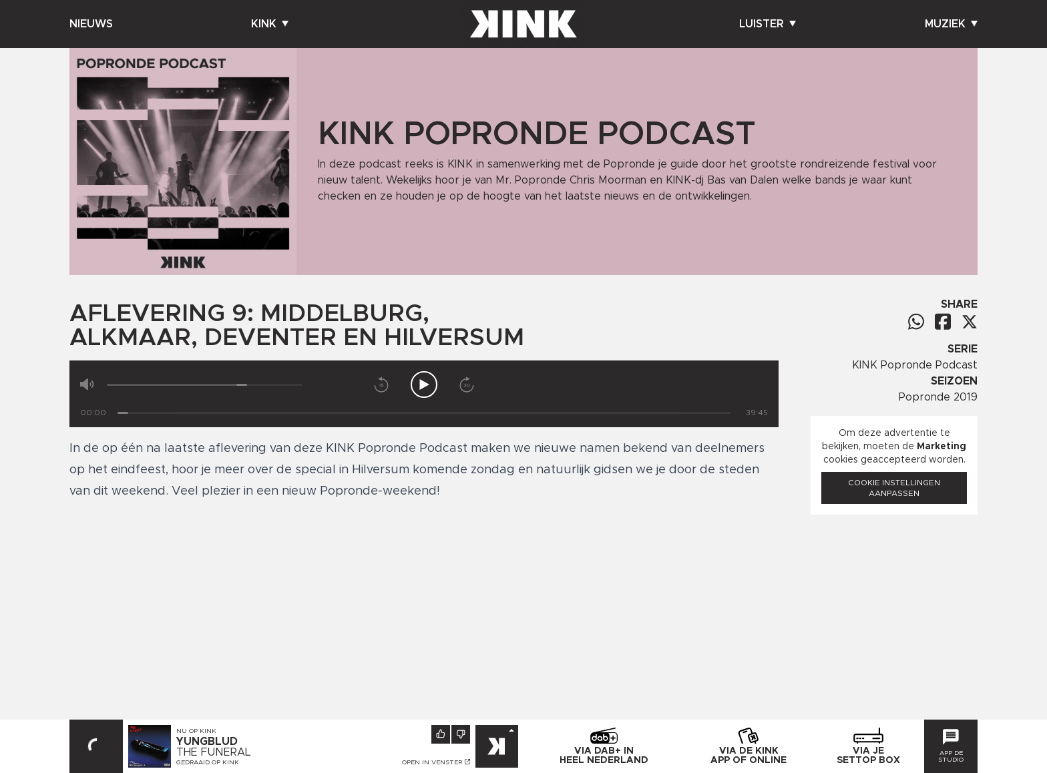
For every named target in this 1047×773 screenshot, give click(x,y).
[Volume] (204, 385)
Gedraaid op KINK (207, 762)
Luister (767, 24)
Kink (269, 24)
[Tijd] (424, 413)
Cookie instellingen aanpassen (894, 488)
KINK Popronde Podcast (915, 365)
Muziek (951, 24)
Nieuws (91, 24)
